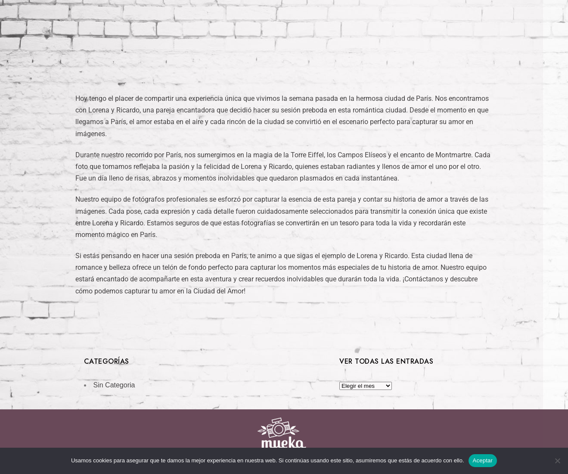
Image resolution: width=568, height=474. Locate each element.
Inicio (221, 52)
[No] (557, 460)
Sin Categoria (114, 385)
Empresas (300, 52)
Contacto (349, 52)
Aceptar (483, 460)
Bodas (257, 52)
